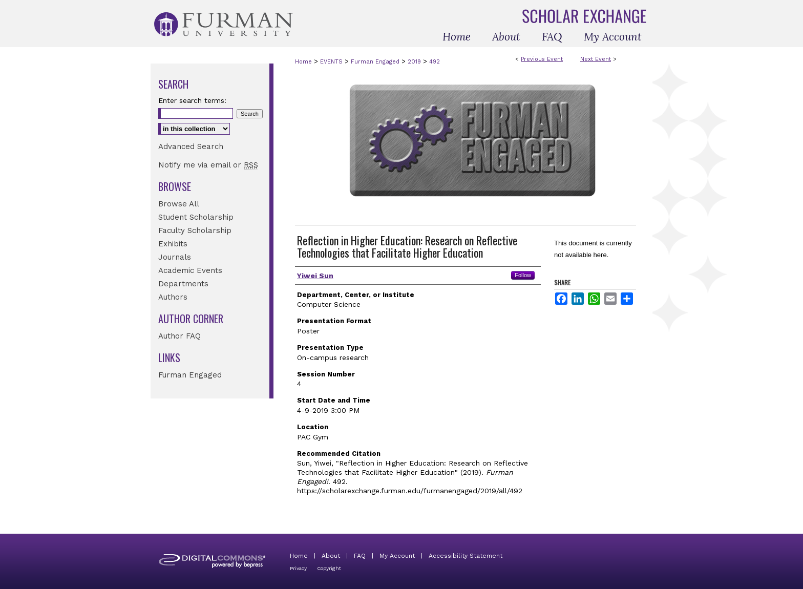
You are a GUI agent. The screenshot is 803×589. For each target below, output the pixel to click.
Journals (174, 257)
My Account (397, 555)
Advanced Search (190, 146)
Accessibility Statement (465, 555)
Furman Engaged (376, 61)
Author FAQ (179, 336)
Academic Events (190, 270)
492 (434, 61)
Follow (523, 275)
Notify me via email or (208, 165)
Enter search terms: (192, 100)
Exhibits (172, 243)
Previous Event (542, 59)
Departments (183, 283)
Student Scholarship (196, 217)
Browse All (178, 203)
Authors (172, 297)
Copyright (329, 568)
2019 (415, 61)
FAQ (360, 555)
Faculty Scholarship (194, 230)
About (331, 555)
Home (303, 61)
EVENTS (332, 61)
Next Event (595, 59)
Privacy (298, 568)
